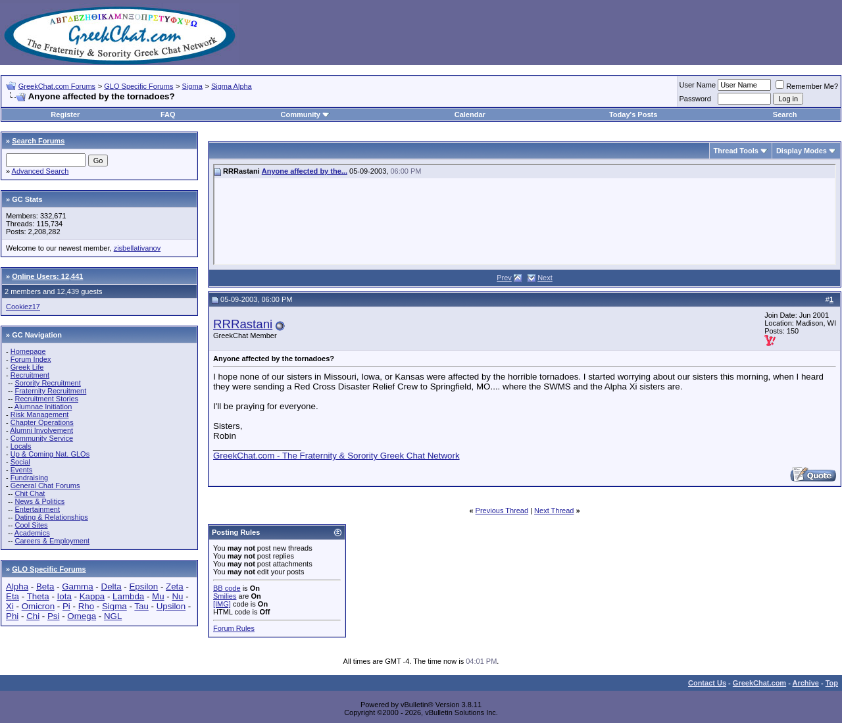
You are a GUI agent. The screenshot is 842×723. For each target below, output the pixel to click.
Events (22, 470)
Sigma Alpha (231, 86)
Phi (12, 616)
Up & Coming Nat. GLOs (50, 454)
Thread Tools (736, 151)
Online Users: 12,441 (47, 276)
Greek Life (27, 367)
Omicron (38, 606)
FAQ (168, 114)
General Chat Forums (45, 485)
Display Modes (801, 151)
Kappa (92, 596)
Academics (32, 533)
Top (832, 683)
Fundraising (29, 478)
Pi (66, 606)
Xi (10, 606)
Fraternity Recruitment (50, 391)
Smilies (224, 596)
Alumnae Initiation (43, 407)
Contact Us (707, 683)
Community (305, 114)
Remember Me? (807, 86)
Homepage (28, 351)
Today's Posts (633, 114)
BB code (227, 588)
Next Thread (554, 510)
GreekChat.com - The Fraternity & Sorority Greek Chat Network (336, 456)
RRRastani (242, 324)
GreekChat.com (759, 683)
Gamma (77, 586)
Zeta (175, 586)
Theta (38, 596)
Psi (53, 616)
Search (785, 114)
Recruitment (30, 375)
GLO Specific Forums (138, 86)
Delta (111, 586)
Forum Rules (234, 628)
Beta (45, 586)
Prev (504, 278)
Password (695, 99)
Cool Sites (30, 525)
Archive (806, 683)
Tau (141, 606)
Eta (12, 596)
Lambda (128, 596)
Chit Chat (29, 493)
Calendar (470, 114)
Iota (64, 596)
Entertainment (36, 509)
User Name (698, 85)
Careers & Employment (51, 541)
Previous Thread (502, 510)
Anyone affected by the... (304, 171)
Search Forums (38, 141)
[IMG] (222, 604)
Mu (158, 596)
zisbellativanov (137, 248)
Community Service (42, 438)
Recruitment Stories (46, 399)
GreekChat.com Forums (56, 86)
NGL (113, 616)
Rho (86, 606)
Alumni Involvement (41, 430)
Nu (177, 596)
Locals (21, 446)
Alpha (17, 586)
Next (545, 278)
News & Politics (39, 501)
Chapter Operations (42, 422)
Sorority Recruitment (47, 383)
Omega (81, 616)
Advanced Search (40, 171)
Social (20, 462)
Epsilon (143, 586)
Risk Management (40, 414)
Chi (32, 616)
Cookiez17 (23, 307)
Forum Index (31, 359)
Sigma (192, 86)
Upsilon (171, 606)
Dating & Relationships (50, 517)
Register (65, 114)
